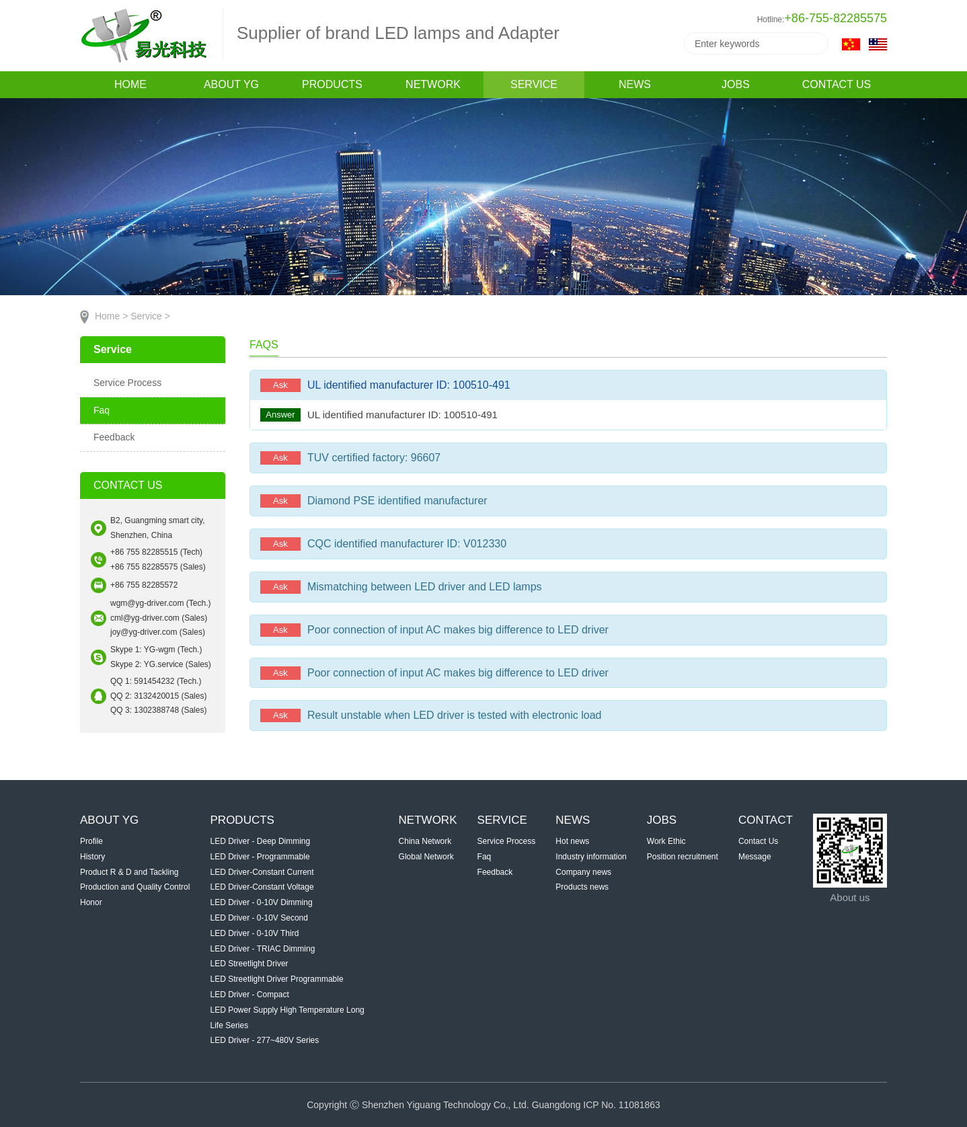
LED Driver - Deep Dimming (260, 841)
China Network (425, 841)
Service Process (127, 382)
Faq (101, 410)
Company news (583, 872)
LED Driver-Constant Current (262, 872)
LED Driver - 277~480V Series (264, 1040)
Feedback (113, 437)
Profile (91, 841)
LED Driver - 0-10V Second (259, 918)
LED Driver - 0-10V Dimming (261, 902)
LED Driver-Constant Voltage (262, 887)
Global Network (426, 856)
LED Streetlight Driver (249, 963)
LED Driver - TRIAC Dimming (262, 949)
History (92, 856)
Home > (111, 316)
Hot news (572, 841)
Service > (150, 316)
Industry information (590, 856)
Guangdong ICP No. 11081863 (595, 1104)
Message (754, 856)
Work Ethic (666, 841)
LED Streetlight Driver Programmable (277, 979)
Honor (91, 902)
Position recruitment (682, 856)
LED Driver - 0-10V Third (254, 933)
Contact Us (758, 841)
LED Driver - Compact (249, 994)
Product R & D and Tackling (129, 872)
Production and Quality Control (135, 887)
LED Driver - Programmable (260, 856)
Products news (582, 887)
